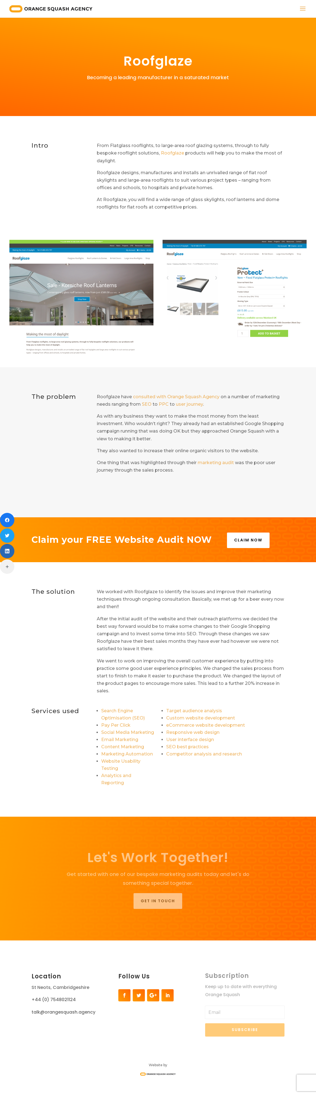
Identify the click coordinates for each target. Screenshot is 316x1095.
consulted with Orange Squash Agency (176, 396)
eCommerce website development (205, 725)
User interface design (190, 739)
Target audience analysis (194, 710)
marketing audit (216, 462)
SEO (147, 404)
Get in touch (158, 901)
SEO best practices (187, 746)
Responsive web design (193, 732)
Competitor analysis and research (204, 754)
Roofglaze (172, 153)
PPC (164, 404)
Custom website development (200, 718)
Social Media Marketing (127, 732)
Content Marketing (122, 746)
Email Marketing (119, 739)
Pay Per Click (115, 725)
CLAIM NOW (248, 540)
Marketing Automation (127, 754)
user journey (189, 404)
